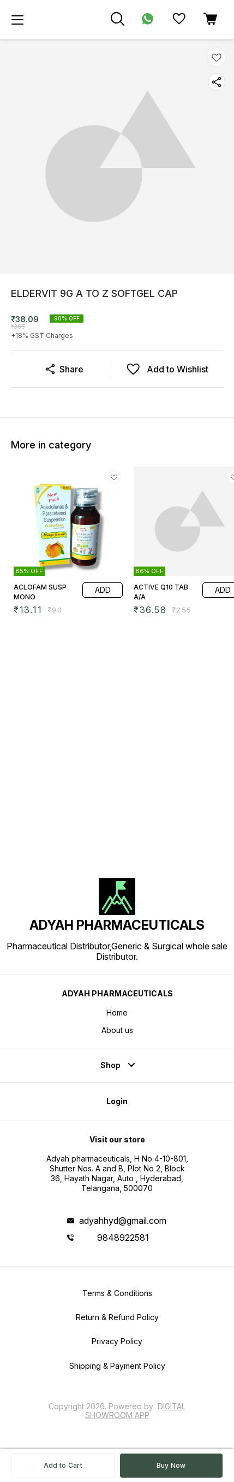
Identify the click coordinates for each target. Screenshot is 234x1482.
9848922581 (123, 1237)
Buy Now (171, 1465)
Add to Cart (63, 1465)
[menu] (17, 20)
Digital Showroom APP (135, 1411)
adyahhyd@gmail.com (122, 1221)
